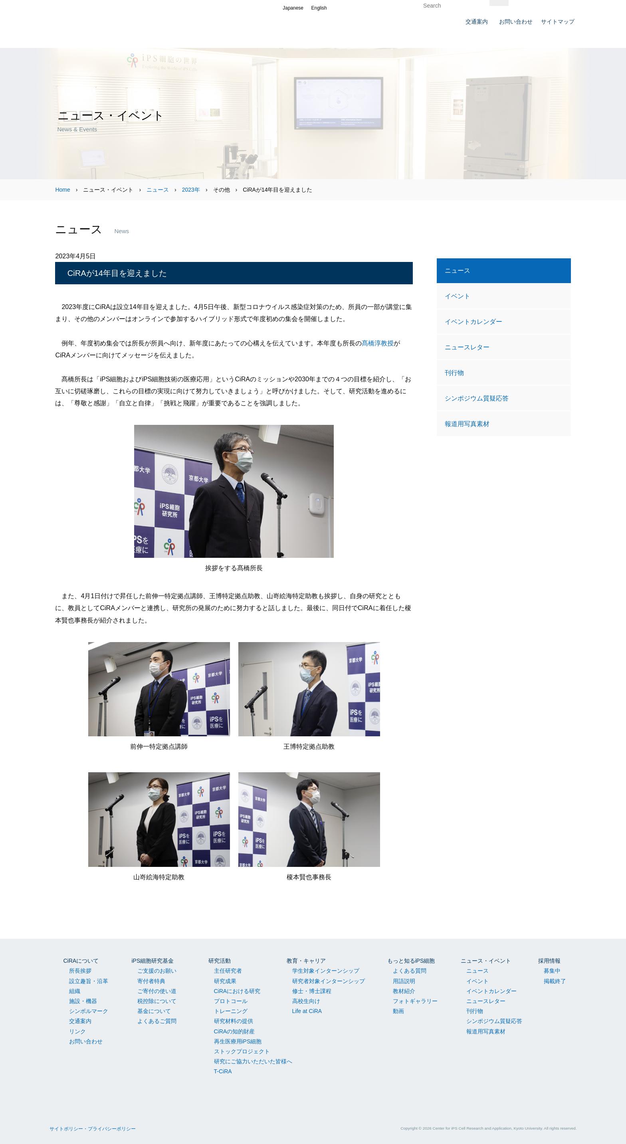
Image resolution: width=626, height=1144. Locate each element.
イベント (457, 295)
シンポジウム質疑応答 (477, 398)
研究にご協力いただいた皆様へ (253, 1061)
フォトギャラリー (415, 1001)
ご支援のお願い (156, 971)
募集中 (552, 971)
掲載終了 (555, 981)
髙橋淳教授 (378, 343)
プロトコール (231, 1001)
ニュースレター (467, 347)
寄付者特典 (151, 981)
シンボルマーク (88, 1011)
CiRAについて (81, 961)
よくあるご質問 (156, 1021)
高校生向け (306, 1001)
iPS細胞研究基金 (153, 961)
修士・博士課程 (311, 991)
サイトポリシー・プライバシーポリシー (93, 1129)
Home (62, 189)
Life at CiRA (307, 1011)
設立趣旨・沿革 (88, 981)
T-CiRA (223, 1071)
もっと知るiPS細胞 (411, 961)
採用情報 (549, 961)
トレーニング (231, 1011)
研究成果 (225, 981)
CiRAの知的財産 (234, 1031)
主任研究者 (228, 971)
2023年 (191, 189)
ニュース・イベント (486, 961)
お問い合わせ (86, 1041)
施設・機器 (83, 1001)
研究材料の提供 (233, 1021)
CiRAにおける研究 (237, 991)
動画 (398, 1011)
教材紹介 (404, 991)
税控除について (156, 1001)
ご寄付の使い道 (156, 991)
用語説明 (404, 981)
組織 (74, 991)
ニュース (158, 189)
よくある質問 (409, 971)
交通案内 (80, 1021)
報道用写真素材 (467, 423)
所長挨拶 (80, 971)
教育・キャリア (306, 961)
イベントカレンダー (473, 321)
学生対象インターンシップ (325, 971)
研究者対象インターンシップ (328, 981)
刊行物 (454, 372)
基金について (154, 1011)
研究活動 (219, 961)
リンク (77, 1031)
